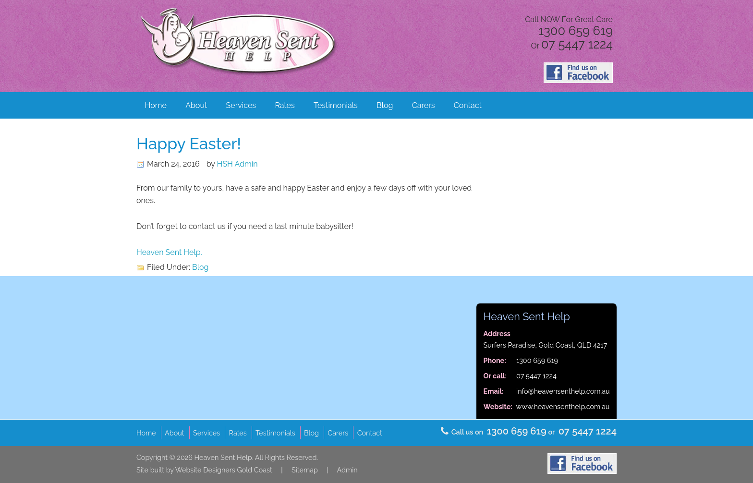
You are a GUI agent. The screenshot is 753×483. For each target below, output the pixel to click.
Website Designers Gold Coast (223, 470)
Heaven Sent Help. (169, 252)
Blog (384, 105)
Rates (284, 105)
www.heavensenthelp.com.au (563, 406)
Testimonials (336, 105)
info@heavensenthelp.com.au (563, 391)
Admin (347, 470)
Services (241, 105)
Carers (423, 105)
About (196, 105)
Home (156, 105)
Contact (468, 105)
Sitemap (304, 470)
